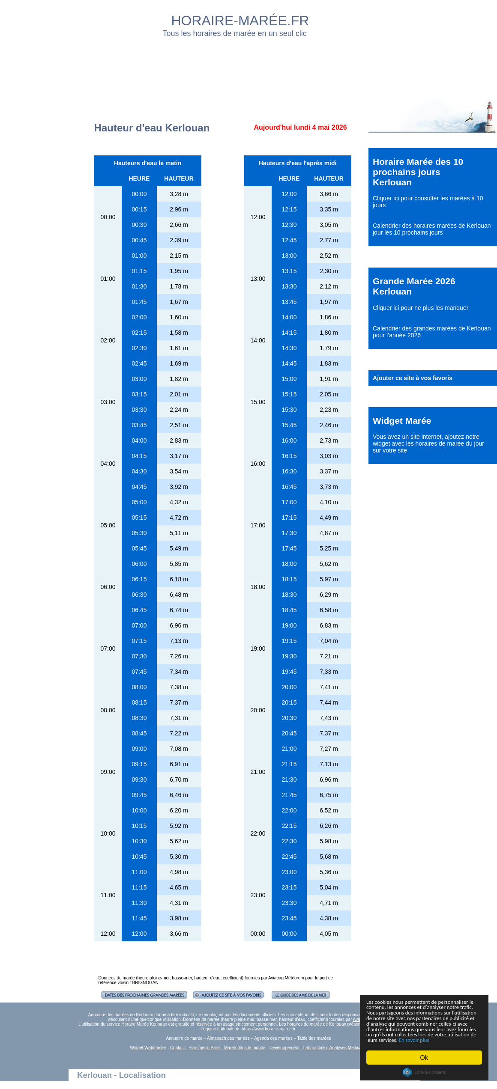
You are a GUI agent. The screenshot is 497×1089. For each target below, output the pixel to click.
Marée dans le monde (245, 1047)
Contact (178, 1047)
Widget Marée (402, 420)
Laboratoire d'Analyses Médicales (335, 1047)
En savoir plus (413, 1039)
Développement (284, 1047)
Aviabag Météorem (286, 978)
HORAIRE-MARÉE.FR (240, 20)
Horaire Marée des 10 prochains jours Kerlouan (418, 172)
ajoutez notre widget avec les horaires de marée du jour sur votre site (428, 443)
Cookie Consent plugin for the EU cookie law (424, 1072)
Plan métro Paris (205, 1047)
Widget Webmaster (148, 1047)
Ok (424, 1057)
